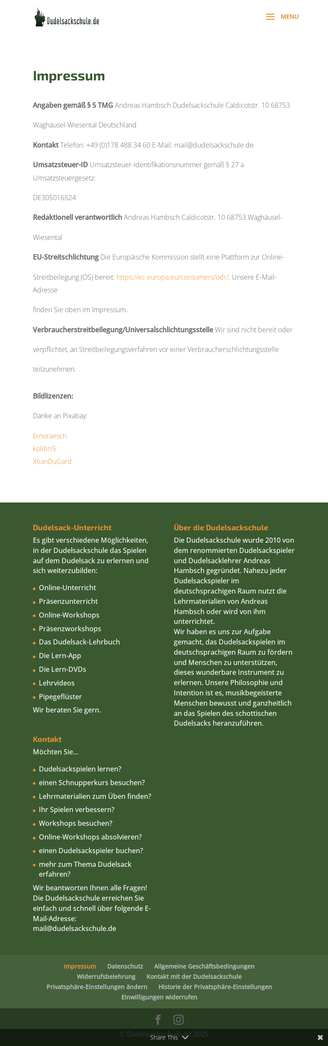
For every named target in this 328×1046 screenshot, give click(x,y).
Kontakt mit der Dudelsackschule (194, 976)
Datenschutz (125, 966)
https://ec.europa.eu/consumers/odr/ (172, 277)
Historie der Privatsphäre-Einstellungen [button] (215, 987)
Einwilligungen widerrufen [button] (159, 997)
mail (40, 928)
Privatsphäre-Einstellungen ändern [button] (97, 987)
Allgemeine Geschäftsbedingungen (204, 966)
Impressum (80, 966)
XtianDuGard (52, 461)
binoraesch (50, 435)
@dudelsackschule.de (81, 928)
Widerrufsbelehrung (106, 976)
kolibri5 (45, 448)
